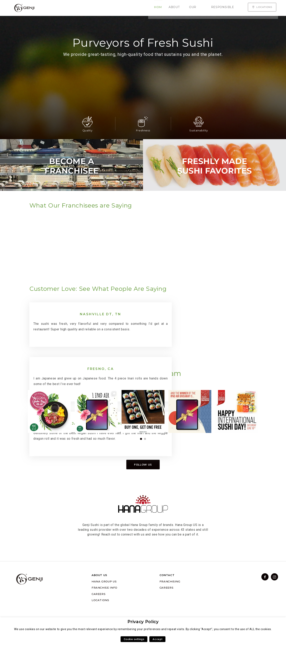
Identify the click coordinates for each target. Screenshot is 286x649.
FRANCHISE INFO (104, 598)
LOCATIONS (100, 611)
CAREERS (98, 605)
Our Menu (95, 8)
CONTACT (166, 586)
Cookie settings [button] (134, 639)
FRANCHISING (169, 592)
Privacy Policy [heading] (143, 621)
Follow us (143, 475)
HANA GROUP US (104, 592)
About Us (72, 8)
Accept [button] (157, 639)
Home (53, 8)
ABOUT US (99, 586)
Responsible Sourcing (130, 8)
